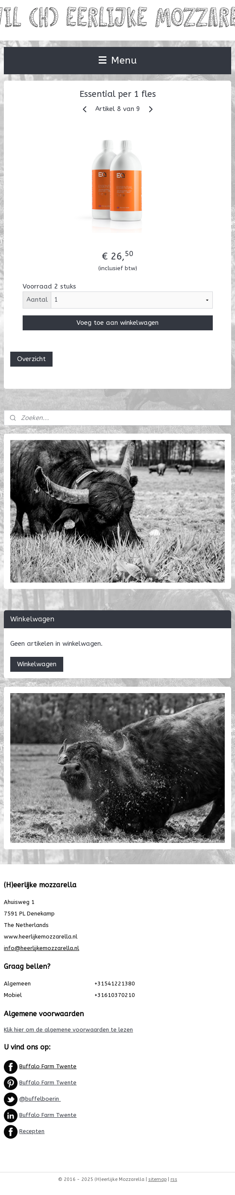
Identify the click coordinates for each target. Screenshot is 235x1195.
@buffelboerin (40, 1099)
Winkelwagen (36, 664)
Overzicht (31, 358)
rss (173, 1179)
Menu (118, 60)
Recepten (31, 1131)
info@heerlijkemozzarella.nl (41, 948)
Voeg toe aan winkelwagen (117, 322)
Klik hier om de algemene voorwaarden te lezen (68, 1029)
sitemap (157, 1179)
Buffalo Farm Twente (47, 1066)
